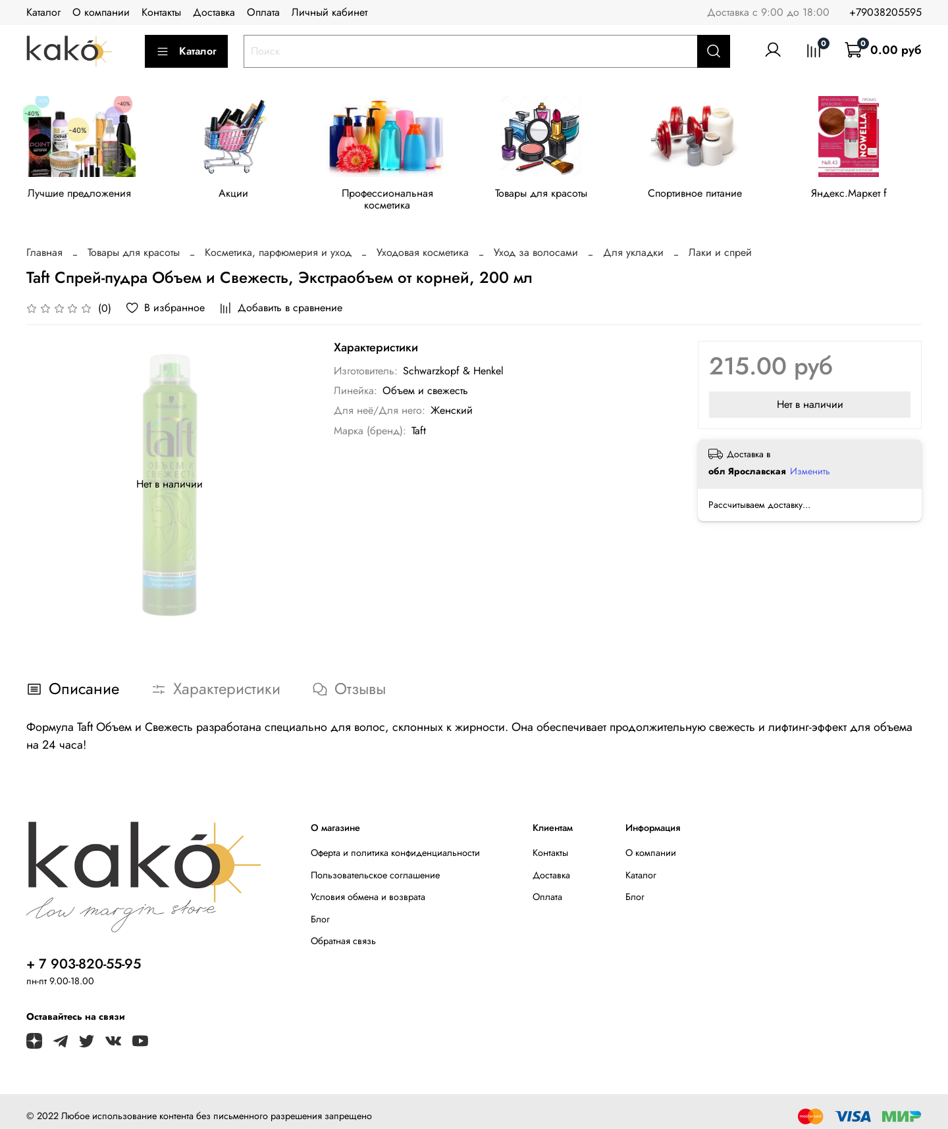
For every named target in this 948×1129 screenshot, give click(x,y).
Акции (238, 195)
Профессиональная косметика (395, 195)
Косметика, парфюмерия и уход (278, 242)
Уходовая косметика (423, 242)
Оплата (263, 12)
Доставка (214, 12)
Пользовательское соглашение (375, 864)
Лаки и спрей (720, 242)
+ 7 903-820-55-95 (83, 954)
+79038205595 (885, 12)
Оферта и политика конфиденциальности (395, 842)
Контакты (161, 12)
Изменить (810, 461)
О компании (101, 12)
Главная (44, 242)
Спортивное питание (709, 195)
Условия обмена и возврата (368, 886)
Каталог (43, 12)
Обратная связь (343, 931)
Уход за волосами (536, 242)
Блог (320, 909)
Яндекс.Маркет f (867, 195)
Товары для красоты (552, 195)
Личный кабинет (329, 12)
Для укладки (633, 242)
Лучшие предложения (81, 195)
